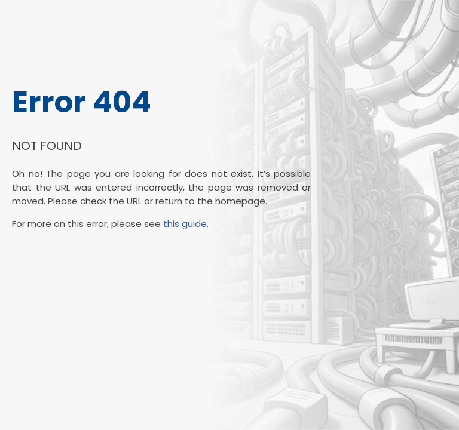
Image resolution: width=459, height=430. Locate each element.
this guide (185, 223)
